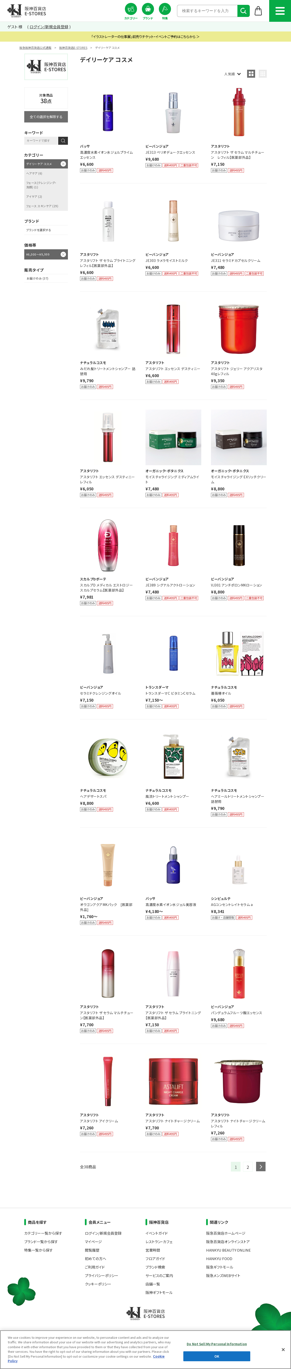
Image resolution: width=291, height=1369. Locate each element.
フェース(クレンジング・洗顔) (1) (41, 185)
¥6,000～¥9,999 (37, 254)
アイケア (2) (34, 196)
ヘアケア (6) (34, 173)
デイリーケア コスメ (39, 164)
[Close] (283, 1349)
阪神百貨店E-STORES (73, 48)
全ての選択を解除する (46, 116)
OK (216, 1356)
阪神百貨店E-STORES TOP (26, 11)
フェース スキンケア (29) (42, 206)
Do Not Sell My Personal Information (217, 1344)
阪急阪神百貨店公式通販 (35, 48)
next (261, 1166)
